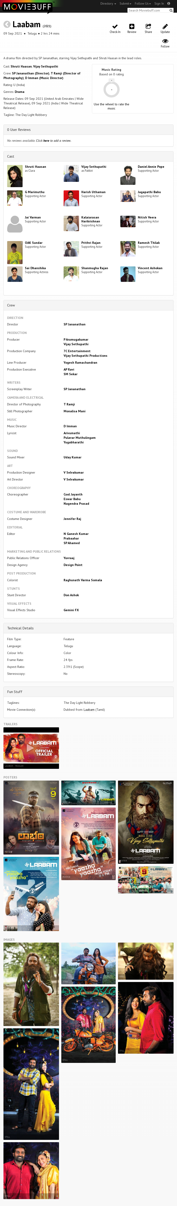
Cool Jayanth (73, 494)
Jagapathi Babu (149, 192)
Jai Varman (33, 217)
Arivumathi (72, 433)
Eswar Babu (72, 499)
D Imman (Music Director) (44, 78)
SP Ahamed (72, 543)
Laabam (27, 24)
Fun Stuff (14, 691)
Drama (19, 92)
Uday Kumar (72, 457)
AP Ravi (69, 369)
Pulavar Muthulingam (80, 438)
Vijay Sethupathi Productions (85, 356)
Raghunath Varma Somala (83, 580)
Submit (125, 3)
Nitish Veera (147, 217)
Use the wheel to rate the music (111, 106)
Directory (108, 3)
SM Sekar (70, 374)
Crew (11, 305)
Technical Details (20, 628)
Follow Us (143, 3)
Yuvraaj (69, 558)
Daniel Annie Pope (151, 167)
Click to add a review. (53, 141)
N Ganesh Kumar (76, 534)
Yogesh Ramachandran (80, 362)
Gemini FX (71, 610)
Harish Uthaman (93, 192)
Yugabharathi (74, 442)
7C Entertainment (77, 351)
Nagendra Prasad (76, 503)
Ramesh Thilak (149, 243)
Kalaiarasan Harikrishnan (90, 219)
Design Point (73, 565)
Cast (10, 156)
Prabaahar (71, 538)
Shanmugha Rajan (94, 268)
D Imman (70, 426)
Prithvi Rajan (90, 243)
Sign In (159, 3)
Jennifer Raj (72, 519)
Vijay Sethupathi (45, 66)
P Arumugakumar (76, 339)
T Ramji (69, 404)
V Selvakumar (74, 472)
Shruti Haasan (21, 66)
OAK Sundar (33, 243)
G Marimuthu (34, 192)
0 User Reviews (19, 129)
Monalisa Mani (75, 411)
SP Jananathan (75, 324)
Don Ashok (71, 595)
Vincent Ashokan (150, 268)
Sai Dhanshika (35, 268)
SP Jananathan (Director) (30, 73)
